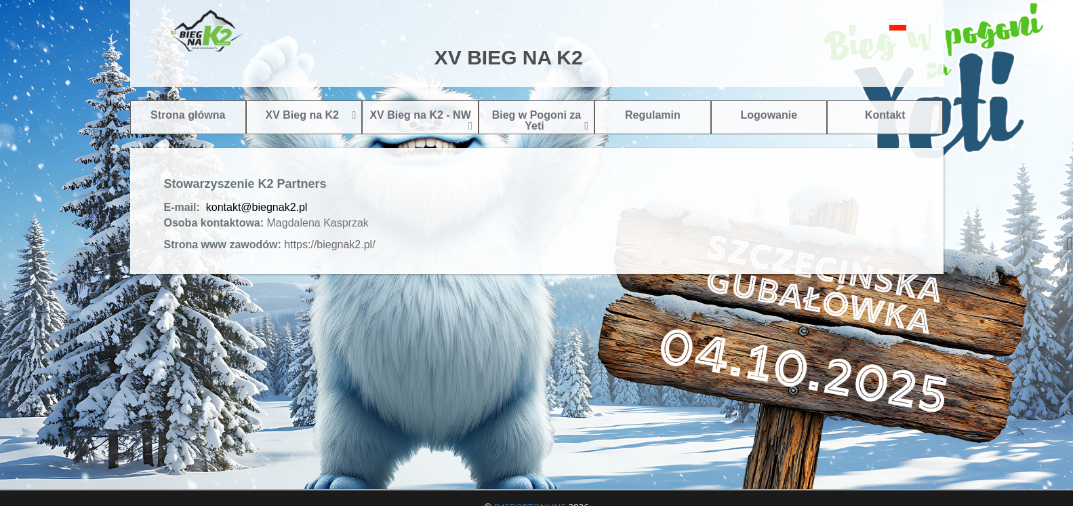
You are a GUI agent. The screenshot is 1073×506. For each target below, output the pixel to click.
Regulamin (653, 115)
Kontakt (885, 115)
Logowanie (769, 115)
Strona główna (187, 115)
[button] (867, 25)
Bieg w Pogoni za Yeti (540, 120)
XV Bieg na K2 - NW (420, 120)
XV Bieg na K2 (310, 115)
